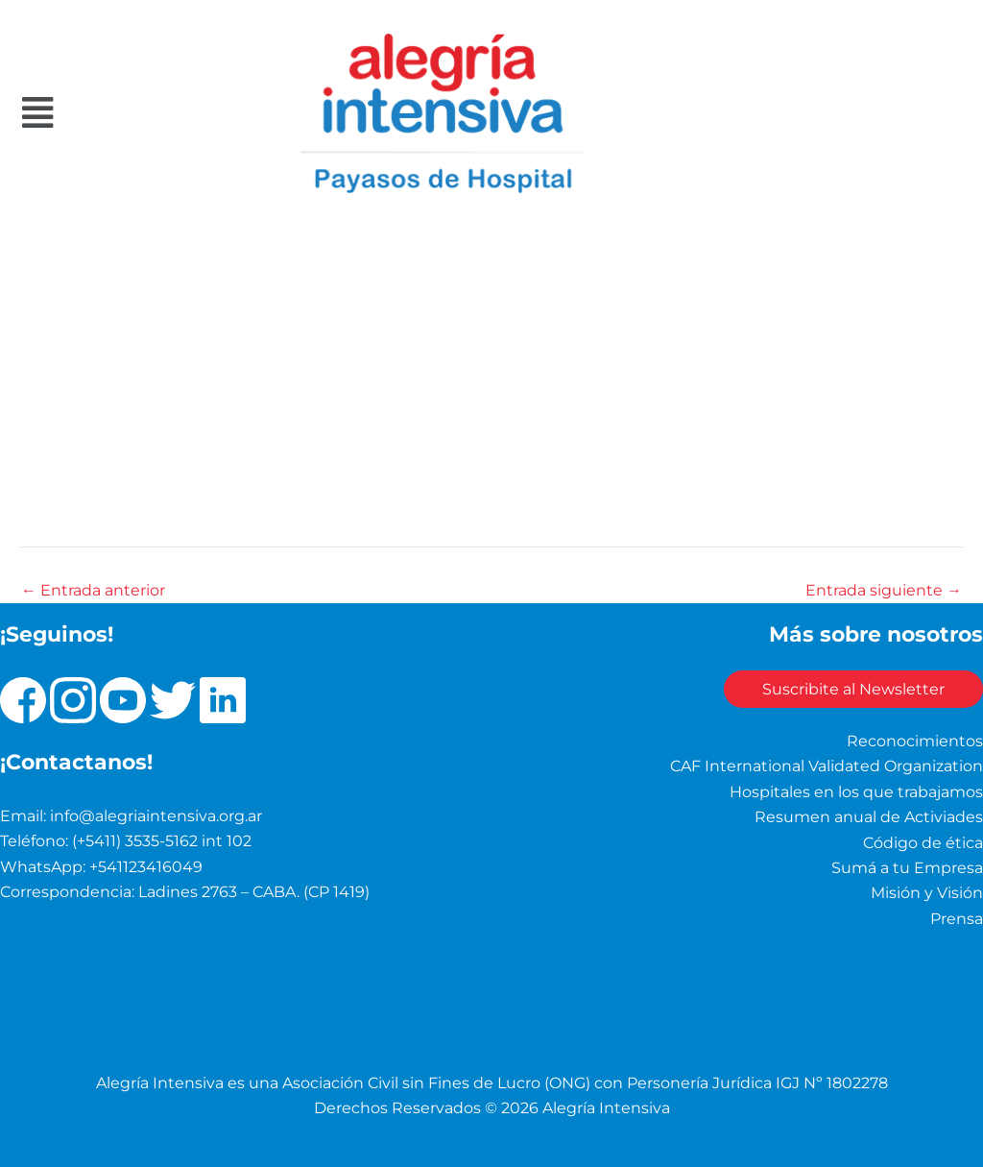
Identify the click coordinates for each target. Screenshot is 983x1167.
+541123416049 (146, 867)
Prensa (956, 919)
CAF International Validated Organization (826, 766)
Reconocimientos (915, 741)
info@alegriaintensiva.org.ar (156, 816)
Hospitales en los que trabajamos (856, 792)
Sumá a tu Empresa (907, 868)
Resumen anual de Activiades (869, 817)
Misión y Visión (927, 893)
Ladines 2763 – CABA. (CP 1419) (254, 892)
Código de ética (923, 843)
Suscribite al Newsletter (853, 689)
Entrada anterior (93, 590)
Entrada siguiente (883, 590)
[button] (98, 113)
